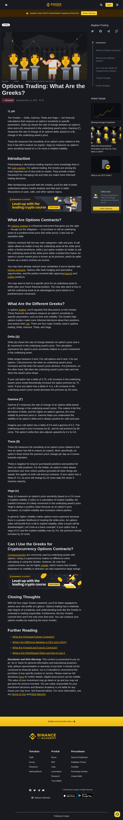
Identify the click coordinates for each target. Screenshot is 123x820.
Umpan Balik (76, 776)
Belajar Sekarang (89, 13)
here (21, 676)
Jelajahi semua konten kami (61, 721)
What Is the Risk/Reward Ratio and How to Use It (38, 653)
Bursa (53, 757)
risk (28, 323)
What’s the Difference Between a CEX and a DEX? (39, 642)
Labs (53, 767)
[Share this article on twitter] (92, 31)
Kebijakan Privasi (78, 762)
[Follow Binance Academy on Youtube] (43, 790)
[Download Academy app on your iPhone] (69, 796)
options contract (19, 226)
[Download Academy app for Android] (85, 796)
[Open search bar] (100, 5)
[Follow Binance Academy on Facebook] (30, 790)
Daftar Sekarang (106, 209)
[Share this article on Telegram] (108, 31)
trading (22, 309)
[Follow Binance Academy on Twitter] (34, 790)
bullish (11, 277)
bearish (68, 273)
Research (55, 776)
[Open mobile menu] (117, 5)
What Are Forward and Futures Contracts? (35, 647)
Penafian (75, 767)
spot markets (18, 168)
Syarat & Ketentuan (79, 757)
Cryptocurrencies (17, 555)
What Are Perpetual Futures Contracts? (33, 636)
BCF (53, 762)
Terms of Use (19, 694)
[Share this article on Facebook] (100, 31)
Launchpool (56, 771)
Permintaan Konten (79, 771)
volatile (44, 565)
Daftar (109, 5)
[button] (117, 4)
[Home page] (54, 5)
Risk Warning (38, 694)
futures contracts (16, 270)
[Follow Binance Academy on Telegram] (39, 790)
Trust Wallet (56, 781)
